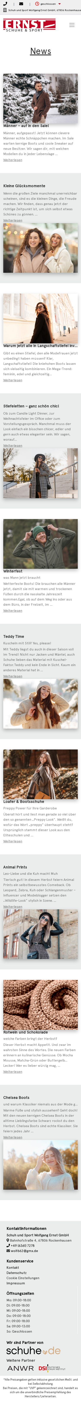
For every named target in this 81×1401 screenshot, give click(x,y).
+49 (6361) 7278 (20, 1246)
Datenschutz (16, 1273)
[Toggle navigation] (72, 25)
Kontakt (12, 1267)
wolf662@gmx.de (24, 1251)
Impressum (15, 1283)
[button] (48, 4)
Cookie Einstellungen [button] (22, 1278)
